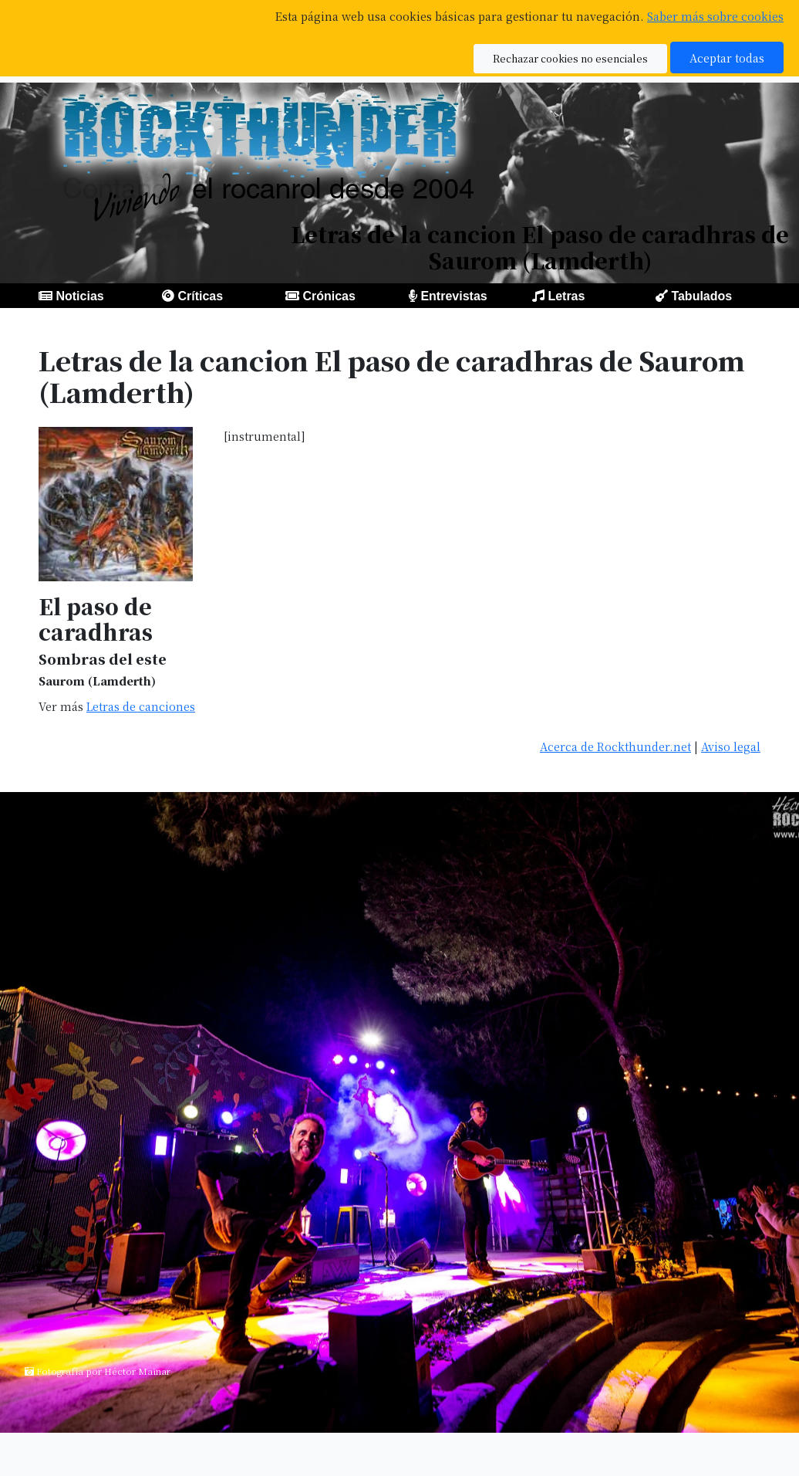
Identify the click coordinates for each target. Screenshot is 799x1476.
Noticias (79, 296)
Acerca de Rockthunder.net (615, 746)
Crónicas (328, 296)
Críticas (200, 296)
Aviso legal (730, 746)
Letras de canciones (140, 706)
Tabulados (701, 296)
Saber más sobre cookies (715, 16)
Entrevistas (453, 296)
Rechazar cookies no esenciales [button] (570, 58)
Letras (566, 296)
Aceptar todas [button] (726, 57)
